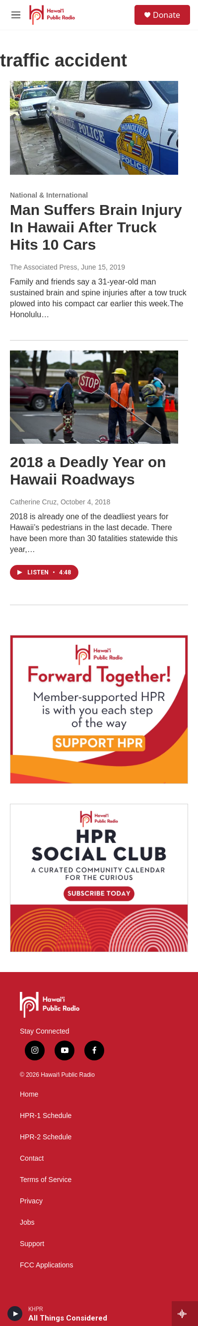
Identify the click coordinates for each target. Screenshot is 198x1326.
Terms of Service (45, 1180)
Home (29, 1094)
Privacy (31, 1201)
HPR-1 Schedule (45, 1115)
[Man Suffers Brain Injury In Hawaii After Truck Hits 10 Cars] (94, 128)
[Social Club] (99, 878)
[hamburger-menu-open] (16, 15)
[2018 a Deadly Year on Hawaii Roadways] (94, 397)
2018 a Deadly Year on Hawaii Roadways (88, 471)
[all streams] (185, 1313)
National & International (49, 195)
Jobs (27, 1222)
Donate (166, 14)
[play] (15, 1314)
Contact (32, 1158)
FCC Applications (46, 1265)
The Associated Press (43, 267)
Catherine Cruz (33, 502)
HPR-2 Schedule (45, 1137)
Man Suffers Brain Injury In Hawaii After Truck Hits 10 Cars (96, 227)
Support (32, 1244)
